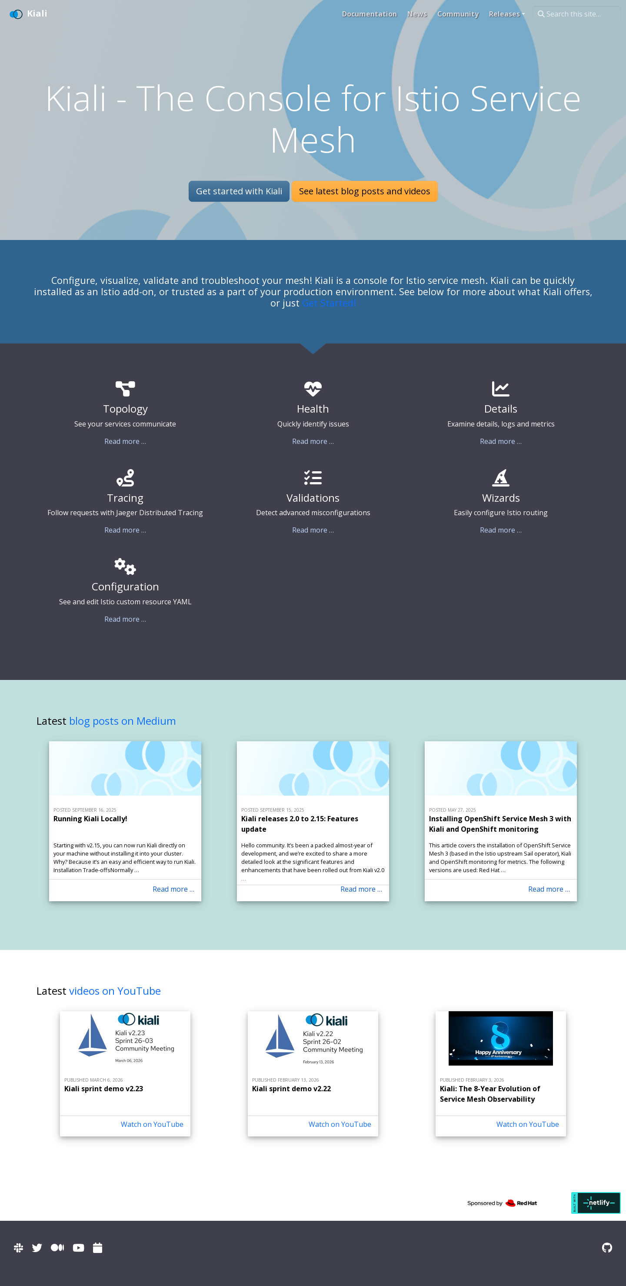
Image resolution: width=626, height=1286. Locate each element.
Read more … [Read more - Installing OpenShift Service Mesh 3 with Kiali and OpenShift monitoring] (549, 889)
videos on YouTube (115, 990)
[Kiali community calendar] (97, 1247)
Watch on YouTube (152, 1124)
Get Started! (329, 303)
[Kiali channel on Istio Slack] (18, 1247)
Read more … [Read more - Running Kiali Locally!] (173, 889)
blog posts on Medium (122, 720)
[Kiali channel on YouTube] (78, 1247)
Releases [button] (504, 14)
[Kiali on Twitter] (37, 1247)
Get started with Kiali (239, 191)
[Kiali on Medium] (57, 1247)
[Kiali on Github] (607, 1247)
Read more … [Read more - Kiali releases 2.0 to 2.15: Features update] (361, 889)
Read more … (125, 441)
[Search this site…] (577, 14)
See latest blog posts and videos (364, 191)
